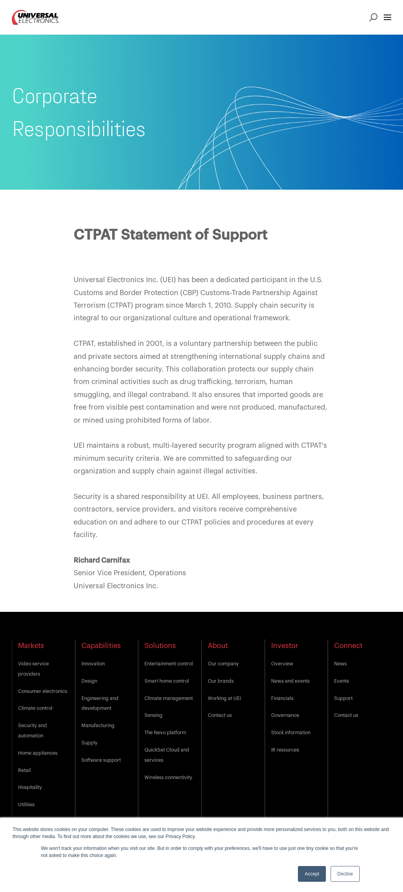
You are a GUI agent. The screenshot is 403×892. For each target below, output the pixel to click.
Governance (285, 715)
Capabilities (101, 645)
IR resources (285, 750)
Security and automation (32, 730)
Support (343, 698)
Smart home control (166, 681)
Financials (282, 698)
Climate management (168, 698)
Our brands (221, 681)
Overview (282, 663)
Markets (31, 645)
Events (341, 681)
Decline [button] (345, 874)
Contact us (220, 715)
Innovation (93, 663)
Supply (89, 743)
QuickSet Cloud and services (166, 755)
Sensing (153, 715)
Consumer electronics (42, 691)
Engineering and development (99, 703)
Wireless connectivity (168, 777)
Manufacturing (98, 725)
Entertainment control (168, 663)
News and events (290, 681)
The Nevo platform (165, 732)
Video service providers (33, 668)
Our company (223, 663)
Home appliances (37, 753)
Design (89, 681)
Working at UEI (224, 698)
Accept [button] (312, 874)
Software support (101, 760)
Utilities (26, 804)
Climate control (35, 708)
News (340, 663)
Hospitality (30, 787)
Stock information (291, 732)
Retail (24, 770)
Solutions (160, 645)
